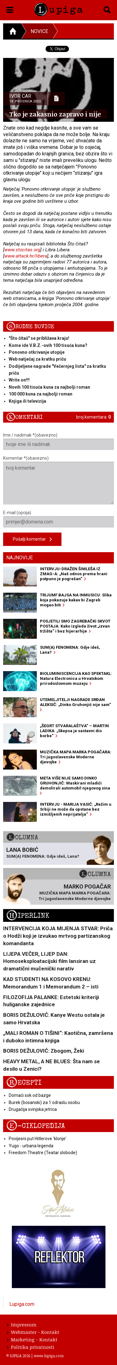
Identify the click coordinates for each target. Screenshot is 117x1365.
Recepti (23, 1082)
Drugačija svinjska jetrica (33, 1109)
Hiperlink (27, 916)
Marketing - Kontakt (32, 1339)
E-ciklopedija (35, 1126)
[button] (10, 9)
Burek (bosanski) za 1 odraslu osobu (44, 1102)
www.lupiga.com (49, 1355)
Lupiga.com (21, 1304)
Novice (39, 31)
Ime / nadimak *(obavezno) (58, 441)
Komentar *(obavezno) (58, 480)
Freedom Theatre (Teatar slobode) (43, 1152)
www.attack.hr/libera (25, 256)
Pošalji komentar (32, 539)
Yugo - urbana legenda (31, 1145)
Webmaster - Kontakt (33, 1332)
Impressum (22, 1324)
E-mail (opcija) (58, 519)
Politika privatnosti (30, 1347)
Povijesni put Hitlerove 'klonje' (37, 1138)
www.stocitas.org (22, 250)
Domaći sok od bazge (30, 1095)
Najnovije (19, 558)
